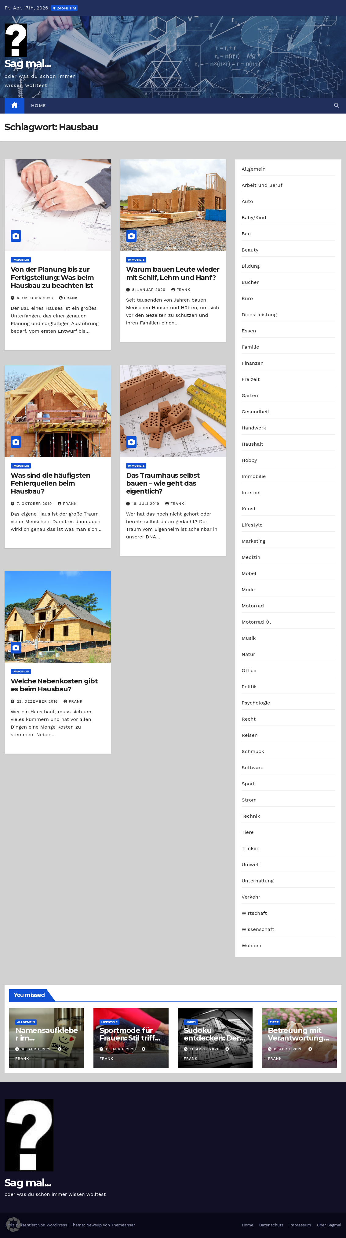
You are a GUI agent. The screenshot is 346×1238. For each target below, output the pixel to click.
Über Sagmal (329, 1225)
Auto (247, 201)
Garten (250, 395)
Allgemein (254, 169)
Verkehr (251, 897)
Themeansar (123, 1225)
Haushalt (252, 444)
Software (252, 767)
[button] (336, 105)
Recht (249, 719)
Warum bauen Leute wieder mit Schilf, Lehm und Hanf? (173, 273)
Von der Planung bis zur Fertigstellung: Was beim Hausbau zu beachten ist (52, 277)
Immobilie (21, 259)
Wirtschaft (254, 913)
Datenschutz (271, 1225)
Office (249, 670)
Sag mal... (28, 63)
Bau (246, 234)
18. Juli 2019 (146, 503)
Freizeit (251, 379)
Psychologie (256, 703)
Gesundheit (255, 411)
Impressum (300, 1225)
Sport (248, 784)
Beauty (250, 250)
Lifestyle (252, 525)
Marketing (253, 541)
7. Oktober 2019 (35, 503)
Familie (250, 347)
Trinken (251, 848)
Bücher (250, 282)
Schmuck (253, 751)
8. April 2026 (289, 1049)
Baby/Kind (254, 217)
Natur (248, 654)
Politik (249, 687)
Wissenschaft (258, 929)
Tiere (247, 832)
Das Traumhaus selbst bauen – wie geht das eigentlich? (163, 483)
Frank (68, 298)
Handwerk (254, 428)
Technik (251, 816)
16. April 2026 (37, 1049)
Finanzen (253, 363)
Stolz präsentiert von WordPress (36, 1225)
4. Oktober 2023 (36, 298)
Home (38, 105)
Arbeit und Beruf (262, 185)
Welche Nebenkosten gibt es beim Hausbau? (54, 685)
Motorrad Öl (256, 622)
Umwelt (251, 864)
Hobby (249, 460)
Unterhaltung (257, 881)
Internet (251, 492)
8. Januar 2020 (149, 290)
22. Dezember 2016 (38, 701)
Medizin (251, 557)
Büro (247, 298)
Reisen (250, 735)
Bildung (251, 266)
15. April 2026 (121, 1049)
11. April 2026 (205, 1049)
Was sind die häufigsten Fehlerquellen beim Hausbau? (50, 483)
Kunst (249, 509)
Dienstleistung (259, 314)
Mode (248, 589)
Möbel (249, 573)
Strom (249, 800)
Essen (249, 331)
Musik (249, 638)
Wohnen (251, 945)
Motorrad (253, 606)
